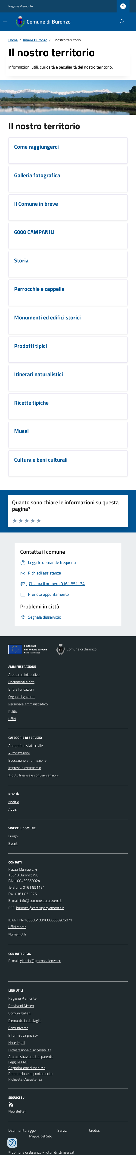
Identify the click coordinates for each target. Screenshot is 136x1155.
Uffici (12, 719)
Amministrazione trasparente (30, 1056)
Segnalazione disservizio (26, 1068)
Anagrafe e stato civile (25, 745)
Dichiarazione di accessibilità (29, 1050)
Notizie (13, 802)
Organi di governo (21, 696)
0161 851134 (34, 887)
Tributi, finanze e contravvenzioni (33, 775)
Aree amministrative (24, 674)
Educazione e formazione (27, 760)
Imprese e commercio (24, 767)
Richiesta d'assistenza (25, 1079)
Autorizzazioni (19, 753)
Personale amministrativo (28, 704)
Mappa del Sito (40, 1136)
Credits (94, 1130)
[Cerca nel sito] (120, 21)
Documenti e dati (21, 682)
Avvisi (12, 809)
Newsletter (17, 1111)
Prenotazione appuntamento (30, 1073)
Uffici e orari (17, 926)
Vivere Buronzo (35, 40)
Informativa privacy (23, 1035)
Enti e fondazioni (21, 689)
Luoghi (13, 836)
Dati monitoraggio (22, 1130)
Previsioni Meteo (21, 1005)
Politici (13, 711)
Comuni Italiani (19, 1013)
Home (13, 40)
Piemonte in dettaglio (24, 1020)
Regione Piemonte (20, 6)
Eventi (13, 843)
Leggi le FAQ (18, 1062)
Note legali (16, 1042)
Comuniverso (18, 1028)
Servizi (62, 1130)
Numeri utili (17, 934)
